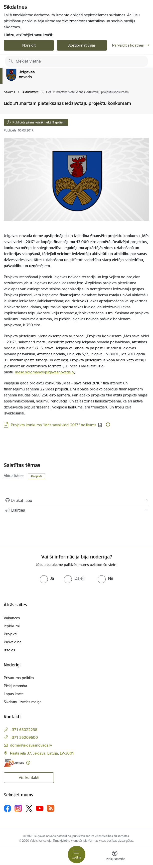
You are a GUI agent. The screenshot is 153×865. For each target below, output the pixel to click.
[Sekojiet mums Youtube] (40, 808)
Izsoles (9, 650)
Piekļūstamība (15, 685)
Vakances (12, 618)
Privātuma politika (19, 677)
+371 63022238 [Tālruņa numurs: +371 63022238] (23, 729)
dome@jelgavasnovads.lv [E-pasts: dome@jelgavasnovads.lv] (31, 745)
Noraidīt (29, 45)
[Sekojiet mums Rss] (50, 808)
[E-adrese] (14, 763)
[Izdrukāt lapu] (76, 500)
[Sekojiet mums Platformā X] (29, 808)
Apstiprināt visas (82, 45)
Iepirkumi (12, 626)
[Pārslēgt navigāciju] (76, 854)
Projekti (36, 476)
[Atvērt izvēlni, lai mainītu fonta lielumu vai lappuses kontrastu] (114, 856)
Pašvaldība (13, 642)
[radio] (47, 578)
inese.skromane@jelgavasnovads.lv (44, 372)
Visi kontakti (29, 777)
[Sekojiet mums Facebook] (7, 808)
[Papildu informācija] (108, 424)
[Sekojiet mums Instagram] (18, 808)
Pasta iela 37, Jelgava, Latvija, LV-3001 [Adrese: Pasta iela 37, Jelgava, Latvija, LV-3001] (42, 753)
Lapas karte (14, 693)
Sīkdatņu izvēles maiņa (23, 701)
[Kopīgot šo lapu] (76, 510)
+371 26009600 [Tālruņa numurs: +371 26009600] (24, 737)
